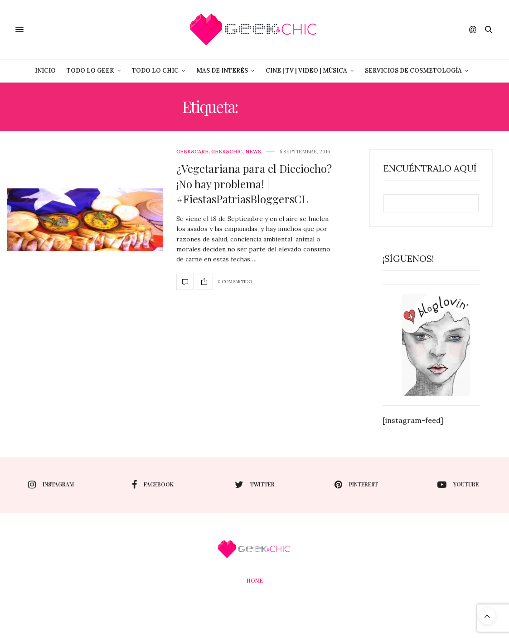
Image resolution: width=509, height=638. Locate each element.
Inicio (45, 70)
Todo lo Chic (155, 70)
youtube (458, 484)
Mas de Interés (222, 70)
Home (255, 580)
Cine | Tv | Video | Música (306, 70)
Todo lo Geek (90, 70)
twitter (255, 484)
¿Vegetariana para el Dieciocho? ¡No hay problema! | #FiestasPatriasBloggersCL (254, 183)
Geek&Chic (226, 151)
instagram (51, 484)
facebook (153, 484)
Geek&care (192, 151)
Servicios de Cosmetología (413, 70)
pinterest (356, 484)
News (253, 151)
